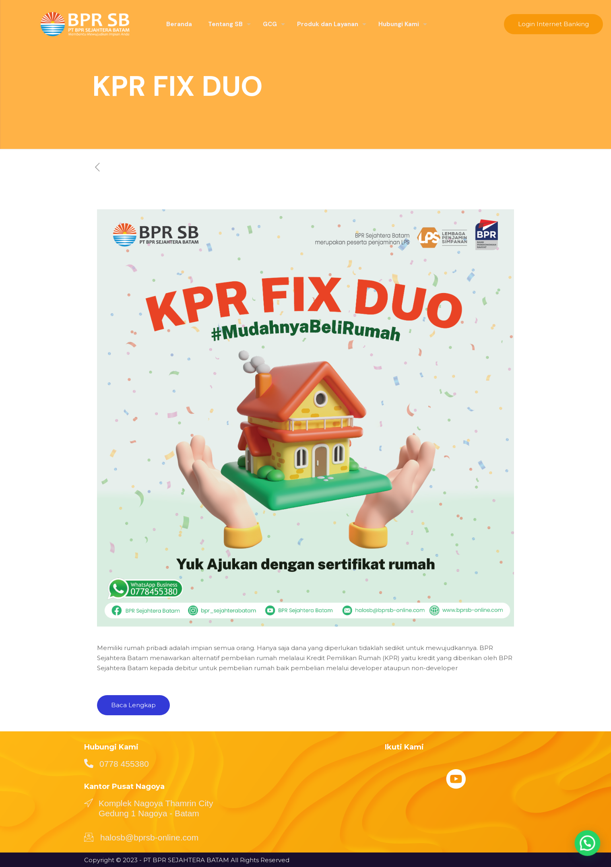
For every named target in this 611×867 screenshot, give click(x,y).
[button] (591, 852)
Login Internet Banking (553, 24)
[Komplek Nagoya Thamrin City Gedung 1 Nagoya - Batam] (88, 802)
